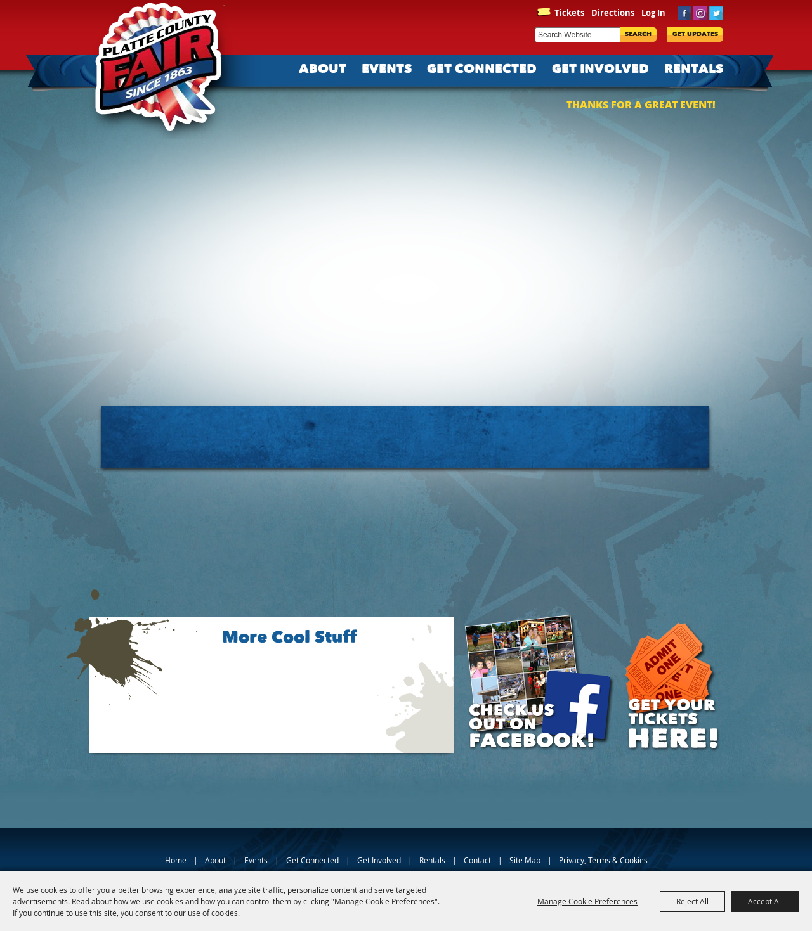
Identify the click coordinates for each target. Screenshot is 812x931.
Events (387, 69)
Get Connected (482, 69)
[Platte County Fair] (165, 69)
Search (638, 34)
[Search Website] (577, 34)
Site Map (524, 860)
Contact (477, 860)
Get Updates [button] (695, 34)
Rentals (693, 69)
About (322, 69)
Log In (653, 12)
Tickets (569, 12)
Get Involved (600, 69)
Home (176, 860)
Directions (612, 12)
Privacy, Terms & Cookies (603, 860)
